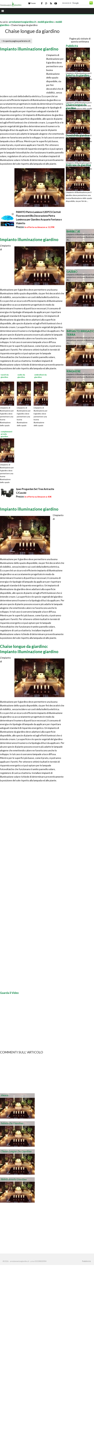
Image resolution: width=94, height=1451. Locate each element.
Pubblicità (86, 1261)
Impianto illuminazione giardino (29, 48)
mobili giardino (46, 21)
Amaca (4, 1095)
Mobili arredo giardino (14, 1179)
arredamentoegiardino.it (22, 21)
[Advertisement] (31, 19)
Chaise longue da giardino (16, 1151)
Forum (32, 3)
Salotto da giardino (12, 1123)
